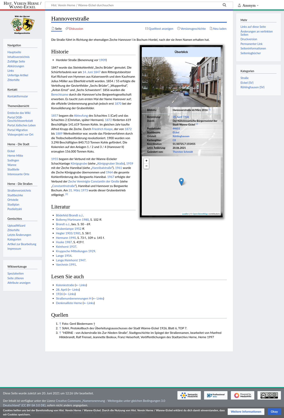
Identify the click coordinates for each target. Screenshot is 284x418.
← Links (81, 285)
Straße (244, 78)
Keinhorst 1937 (66, 246)
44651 (176, 128)
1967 (110, 177)
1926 (186, 116)
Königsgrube (79, 163)
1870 (118, 103)
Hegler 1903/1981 (68, 233)
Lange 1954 (64, 255)
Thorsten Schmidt (183, 151)
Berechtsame (59, 94)
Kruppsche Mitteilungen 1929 (75, 251)
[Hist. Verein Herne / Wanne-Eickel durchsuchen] (139, 5)
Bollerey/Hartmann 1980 (72, 219)
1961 (118, 167)
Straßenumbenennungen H (73, 298)
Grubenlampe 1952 (68, 228)
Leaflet (185, 214)
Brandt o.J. (63, 224)
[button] (246, 411)
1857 (54, 115)
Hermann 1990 (66, 237)
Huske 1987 (64, 242)
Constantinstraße (63, 186)
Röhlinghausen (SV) (252, 87)
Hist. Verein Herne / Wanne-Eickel (22, 5)
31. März (74, 190)
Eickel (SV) (246, 82)
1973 (84, 190)
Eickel (176, 132)
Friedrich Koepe (102, 129)
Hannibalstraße (102, 167)
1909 (102, 60)
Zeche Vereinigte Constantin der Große (93, 181)
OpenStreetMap (200, 214)
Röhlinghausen (181, 136)
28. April (177, 116)
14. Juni (88, 72)
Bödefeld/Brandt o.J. (69, 215)
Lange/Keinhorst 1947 (71, 260)
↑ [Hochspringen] (60, 323)
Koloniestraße (65, 285)
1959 (129, 163)
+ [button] (146, 160)
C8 (174, 140)
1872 (108, 120)
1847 (96, 72)
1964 (109, 172)
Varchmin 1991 (66, 264)
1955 (54, 159)
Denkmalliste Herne (69, 303)
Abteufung (81, 115)
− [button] (146, 166)
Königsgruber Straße (110, 163)
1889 (59, 133)
